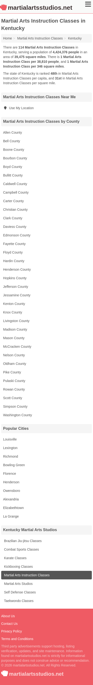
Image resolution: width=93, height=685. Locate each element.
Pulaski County (14, 381)
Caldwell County (15, 184)
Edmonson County (16, 235)
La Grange (11, 516)
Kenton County (14, 304)
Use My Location (18, 108)
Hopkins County (15, 278)
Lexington (10, 448)
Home (7, 38)
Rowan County (14, 389)
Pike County (12, 372)
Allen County (12, 132)
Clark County (12, 218)
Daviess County (14, 227)
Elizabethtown (13, 508)
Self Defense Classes (19, 592)
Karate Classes (15, 558)
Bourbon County (15, 158)
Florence (9, 473)
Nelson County (14, 355)
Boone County (13, 150)
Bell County (11, 141)
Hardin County (13, 261)
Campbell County (15, 192)
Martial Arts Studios (18, 584)
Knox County (12, 312)
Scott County (12, 398)
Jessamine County (16, 295)
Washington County (17, 415)
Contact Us (9, 624)
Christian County (15, 209)
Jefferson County (15, 287)
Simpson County (15, 406)
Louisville (10, 439)
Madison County (15, 329)
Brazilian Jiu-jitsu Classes (22, 541)
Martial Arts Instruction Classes (26, 575)
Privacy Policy (11, 631)
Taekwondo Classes (18, 601)
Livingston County (16, 321)
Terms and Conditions (17, 639)
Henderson (11, 482)
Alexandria (11, 499)
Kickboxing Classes (18, 566)
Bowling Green (14, 465)
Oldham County (14, 364)
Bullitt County (13, 175)
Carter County (13, 201)
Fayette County (14, 244)
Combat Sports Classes (21, 549)
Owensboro (11, 491)
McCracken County (17, 346)
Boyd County (12, 167)
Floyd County (13, 252)
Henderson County (17, 269)
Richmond (10, 456)
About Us (8, 616)
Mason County (13, 338)
